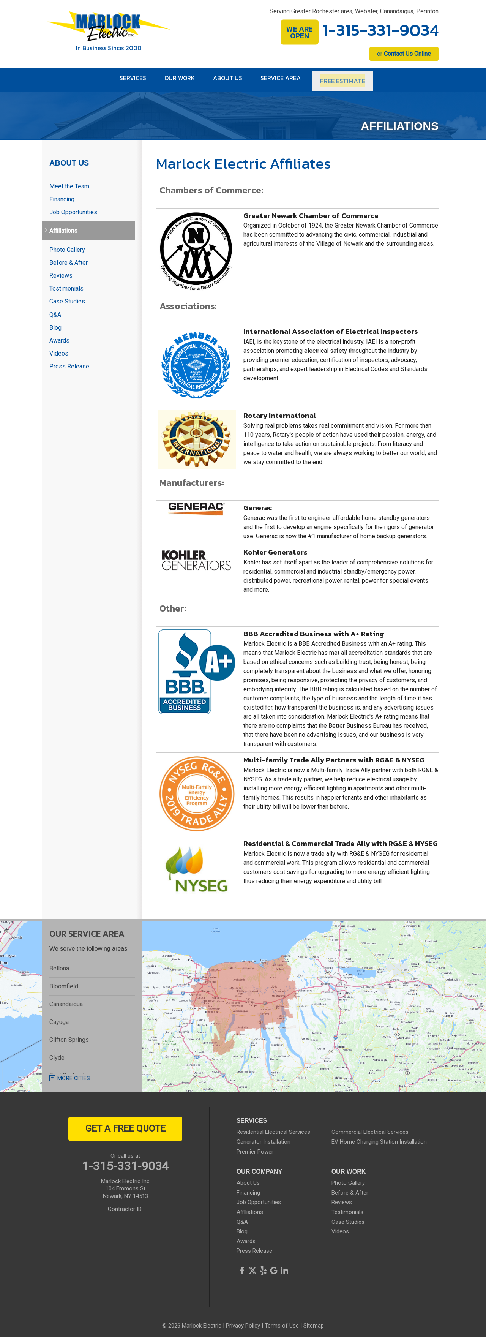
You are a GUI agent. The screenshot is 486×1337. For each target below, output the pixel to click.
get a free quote (125, 1124)
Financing (61, 195)
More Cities (73, 1074)
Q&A (55, 310)
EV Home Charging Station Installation (379, 1138)
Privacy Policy (243, 1321)
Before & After (68, 258)
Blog (55, 323)
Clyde (57, 1053)
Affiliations (63, 227)
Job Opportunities (73, 208)
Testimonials (66, 284)
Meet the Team (69, 182)
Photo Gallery (67, 245)
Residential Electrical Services (273, 1128)
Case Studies (67, 297)
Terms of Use (282, 1321)
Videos (58, 349)
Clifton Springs (69, 1036)
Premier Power (255, 1147)
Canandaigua (66, 1000)
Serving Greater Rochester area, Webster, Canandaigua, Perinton (354, 11)
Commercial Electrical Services (370, 1128)
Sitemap (313, 1321)
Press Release (69, 362)
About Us (69, 159)
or (404, 53)
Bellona (59, 964)
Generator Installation (263, 1138)
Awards (59, 336)
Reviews (61, 271)
